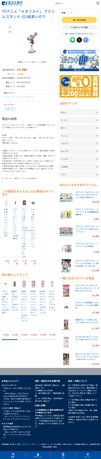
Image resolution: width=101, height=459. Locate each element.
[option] (32, 43)
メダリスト (10, 109)
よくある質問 (56, 444)
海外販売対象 (94, 444)
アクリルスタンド (25, 97)
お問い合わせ (67, 444)
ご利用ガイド (44, 444)
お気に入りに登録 (79, 27)
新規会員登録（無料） (50, 447)
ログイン (59, 3)
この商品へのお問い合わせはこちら (79, 33)
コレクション (9, 97)
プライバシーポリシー (30, 444)
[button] (52, 308)
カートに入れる (79, 20)
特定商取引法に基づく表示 (11, 444)
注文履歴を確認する (81, 444)
